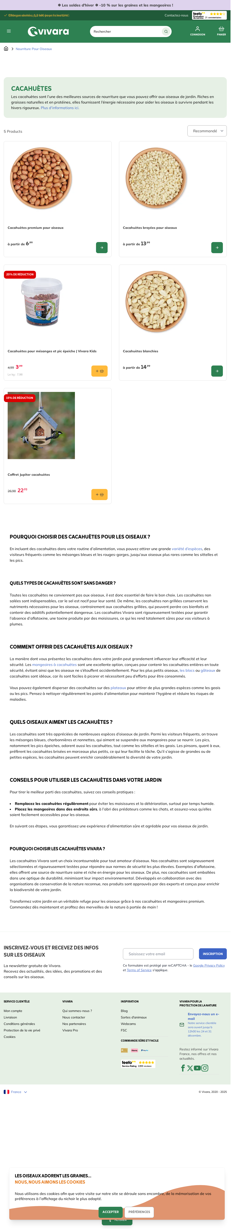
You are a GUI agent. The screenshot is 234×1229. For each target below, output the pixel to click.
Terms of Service (139, 970)
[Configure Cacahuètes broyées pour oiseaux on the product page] (217, 247)
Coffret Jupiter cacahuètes (29, 475)
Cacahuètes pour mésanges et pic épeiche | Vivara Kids (52, 351)
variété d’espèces (187, 548)
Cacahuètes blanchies (140, 351)
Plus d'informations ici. (60, 107)
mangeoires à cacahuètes (54, 664)
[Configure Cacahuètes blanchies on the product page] (217, 371)
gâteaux (208, 670)
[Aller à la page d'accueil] (6, 49)
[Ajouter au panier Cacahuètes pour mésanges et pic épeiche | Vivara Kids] (99, 371)
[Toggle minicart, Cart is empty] (221, 31)
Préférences (139, 1212)
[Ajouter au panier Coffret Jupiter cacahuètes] (99, 494)
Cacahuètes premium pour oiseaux (36, 228)
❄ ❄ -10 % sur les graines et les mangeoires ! (115, 5)
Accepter (111, 1212)
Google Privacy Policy (209, 965)
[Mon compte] (197, 31)
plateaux (118, 687)
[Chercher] (166, 31)
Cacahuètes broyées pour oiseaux (150, 228)
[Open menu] (9, 31)
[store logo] (48, 31)
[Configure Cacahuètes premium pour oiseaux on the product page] (102, 247)
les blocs (187, 670)
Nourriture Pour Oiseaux (34, 49)
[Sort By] (207, 130)
